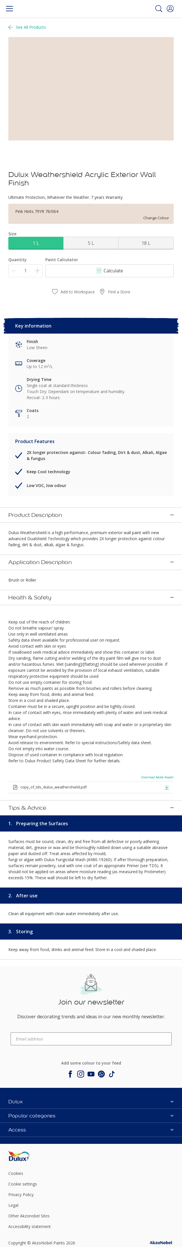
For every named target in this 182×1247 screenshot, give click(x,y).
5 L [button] (91, 243)
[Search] (158, 8)
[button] (170, 8)
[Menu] (9, 8)
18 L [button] (146, 243)
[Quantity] (25, 270)
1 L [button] (36, 243)
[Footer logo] (35, 1093)
